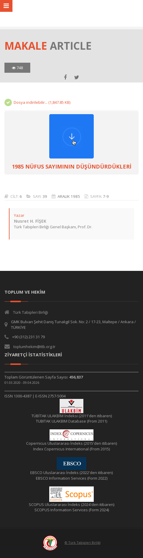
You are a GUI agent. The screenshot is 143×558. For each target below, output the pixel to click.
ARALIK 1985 (69, 196)
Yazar (19, 215)
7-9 (106, 196)
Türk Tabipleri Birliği (30, 312)
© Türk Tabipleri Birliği (83, 542)
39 (44, 196)
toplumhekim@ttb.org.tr (34, 346)
